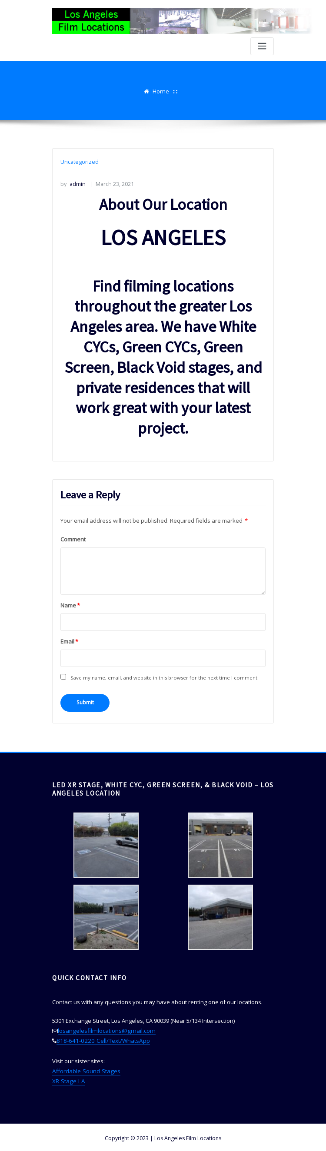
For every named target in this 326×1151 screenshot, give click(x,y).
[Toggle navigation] (262, 46)
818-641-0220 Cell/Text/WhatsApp (100, 1039)
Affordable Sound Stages (85, 1068)
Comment (73, 538)
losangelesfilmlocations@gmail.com (105, 1029)
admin (72, 183)
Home (161, 91)
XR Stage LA (67, 1078)
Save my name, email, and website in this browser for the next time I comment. (164, 676)
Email (69, 640)
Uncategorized (79, 162)
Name (70, 604)
